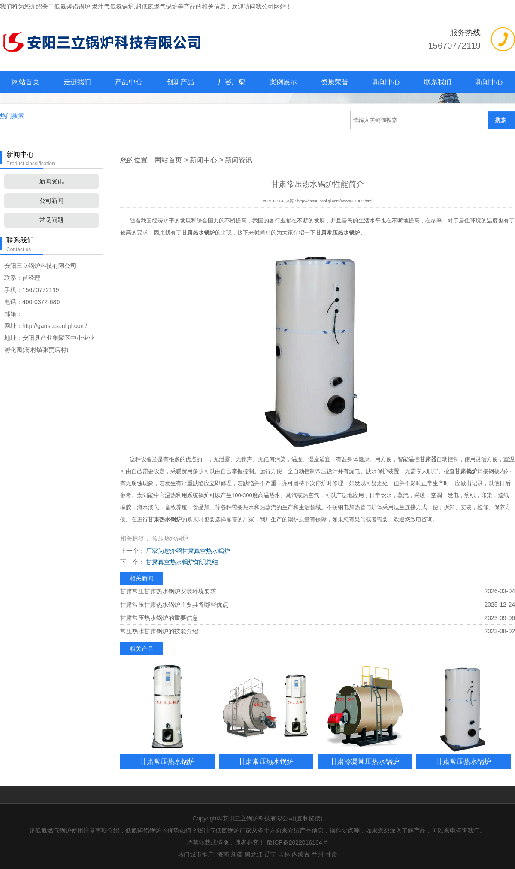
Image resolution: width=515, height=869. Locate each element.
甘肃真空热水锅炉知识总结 (181, 562)
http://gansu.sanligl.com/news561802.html (335, 201)
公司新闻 (51, 200)
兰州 (318, 854)
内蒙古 (301, 854)
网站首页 (25, 81)
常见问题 (51, 219)
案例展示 (283, 81)
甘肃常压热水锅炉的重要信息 (159, 617)
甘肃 (331, 854)
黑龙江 (254, 854)
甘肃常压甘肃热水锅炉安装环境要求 (168, 591)
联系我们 (437, 81)
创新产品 (180, 81)
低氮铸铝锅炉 (72, 6)
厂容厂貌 (231, 81)
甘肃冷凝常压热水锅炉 (364, 761)
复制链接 (309, 818)
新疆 (237, 854)
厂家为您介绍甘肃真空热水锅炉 (187, 550)
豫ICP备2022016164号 (297, 842)
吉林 (284, 854)
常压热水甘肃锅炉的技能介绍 (159, 631)
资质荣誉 (334, 81)
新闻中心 (386, 81)
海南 (223, 854)
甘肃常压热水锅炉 (167, 761)
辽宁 (270, 854)
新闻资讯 (51, 181)
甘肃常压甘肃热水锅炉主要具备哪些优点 (174, 604)
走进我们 (77, 81)
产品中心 (128, 81)
